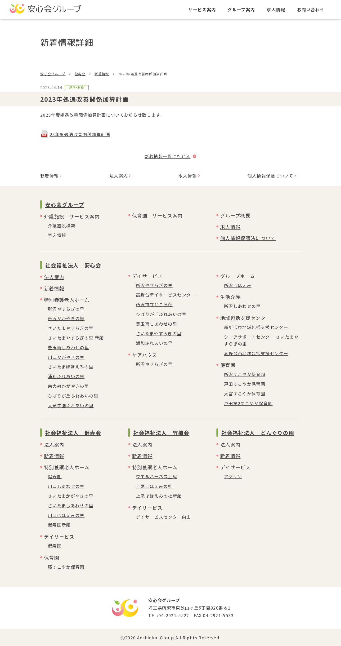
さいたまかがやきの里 (71, 496)
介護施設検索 (61, 225)
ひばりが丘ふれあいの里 (73, 396)
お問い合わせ (310, 9)
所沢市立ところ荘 (154, 304)
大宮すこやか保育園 (244, 393)
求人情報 (276, 9)
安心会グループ (52, 73)
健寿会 (80, 73)
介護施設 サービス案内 (72, 216)
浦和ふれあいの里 (66, 376)
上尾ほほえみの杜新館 (159, 496)
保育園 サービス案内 (157, 215)
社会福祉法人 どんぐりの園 (257, 432)
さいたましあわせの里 (71, 505)
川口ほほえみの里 (66, 515)
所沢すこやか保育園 (244, 374)
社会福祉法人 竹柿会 (161, 432)
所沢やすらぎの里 (66, 309)
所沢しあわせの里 (242, 306)
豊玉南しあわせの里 (68, 347)
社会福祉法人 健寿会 (73, 432)
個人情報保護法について (248, 238)
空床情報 (57, 235)
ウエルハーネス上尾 (156, 476)
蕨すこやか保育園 (66, 567)
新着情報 (101, 73)
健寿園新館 (59, 525)
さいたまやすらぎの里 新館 (76, 338)
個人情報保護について (270, 176)
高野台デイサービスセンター (166, 295)
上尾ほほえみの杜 (154, 486)
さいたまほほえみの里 (71, 366)
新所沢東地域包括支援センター (256, 327)
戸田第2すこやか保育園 (248, 403)
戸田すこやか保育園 (244, 384)
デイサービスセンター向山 (163, 517)
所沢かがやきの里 (66, 318)
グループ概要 (235, 215)
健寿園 (55, 476)
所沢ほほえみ (237, 285)
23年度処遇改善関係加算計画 (80, 134)
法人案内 (118, 176)
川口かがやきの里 (66, 357)
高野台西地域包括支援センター (256, 353)
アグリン (233, 476)
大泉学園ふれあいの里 (71, 405)
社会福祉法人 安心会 (73, 265)
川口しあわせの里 (66, 486)
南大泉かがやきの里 (68, 386)
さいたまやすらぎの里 (71, 328)
